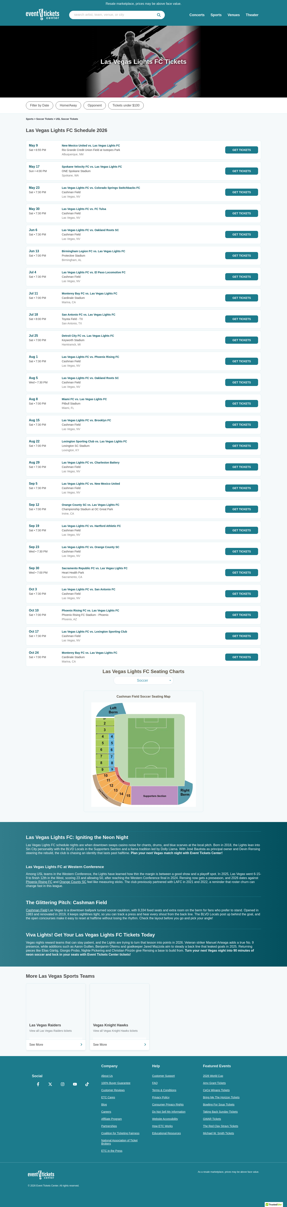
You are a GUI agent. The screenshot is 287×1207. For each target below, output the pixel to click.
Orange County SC (72, 882)
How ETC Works (162, 1126)
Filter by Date (39, 105)
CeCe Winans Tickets (216, 1090)
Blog (104, 1104)
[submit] (159, 15)
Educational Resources (166, 1133)
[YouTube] (75, 1084)
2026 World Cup (213, 1075)
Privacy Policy (160, 1097)
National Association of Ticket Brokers (119, 1142)
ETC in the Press (111, 1150)
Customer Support (163, 1075)
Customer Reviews (113, 1090)
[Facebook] (38, 1084)
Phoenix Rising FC (39, 882)
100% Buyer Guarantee (115, 1083)
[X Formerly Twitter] (50, 1084)
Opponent (95, 105)
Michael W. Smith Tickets (218, 1133)
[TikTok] (87, 1084)
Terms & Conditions (164, 1090)
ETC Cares (108, 1097)
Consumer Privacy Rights (168, 1104)
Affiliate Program (111, 1118)
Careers (106, 1111)
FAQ (155, 1083)
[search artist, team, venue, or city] (117, 15)
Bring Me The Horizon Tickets (221, 1097)
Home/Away (68, 105)
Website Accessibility (165, 1118)
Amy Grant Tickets (214, 1083)
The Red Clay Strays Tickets (220, 1126)
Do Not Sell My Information (168, 1111)
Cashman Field (36, 910)
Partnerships (109, 1126)
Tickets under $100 (125, 105)
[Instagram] (62, 1084)
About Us (107, 1075)
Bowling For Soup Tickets (218, 1104)
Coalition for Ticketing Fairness (120, 1133)
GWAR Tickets (212, 1118)
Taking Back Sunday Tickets (220, 1111)
